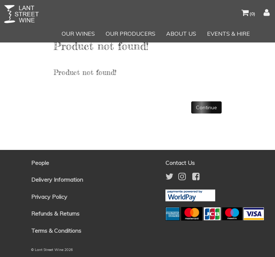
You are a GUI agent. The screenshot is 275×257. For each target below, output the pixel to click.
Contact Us (180, 162)
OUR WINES (78, 33)
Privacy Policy (49, 196)
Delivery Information (57, 179)
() (248, 13)
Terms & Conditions (56, 230)
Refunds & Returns (55, 213)
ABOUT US (181, 33)
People (40, 162)
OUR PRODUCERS (130, 33)
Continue (206, 107)
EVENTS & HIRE (228, 33)
